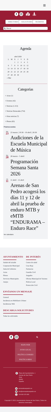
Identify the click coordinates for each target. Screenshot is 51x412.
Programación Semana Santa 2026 (24, 167)
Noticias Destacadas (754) (16, 111)
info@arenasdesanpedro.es (27, 391)
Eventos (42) (11, 101)
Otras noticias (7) (13, 116)
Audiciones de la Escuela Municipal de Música (28, 144)
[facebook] (16, 14)
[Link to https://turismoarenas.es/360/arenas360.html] (34, 14)
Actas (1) (10, 96)
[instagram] (21, 14)
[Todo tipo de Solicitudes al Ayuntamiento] (27, 22)
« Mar (9, 78)
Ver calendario (9, 234)
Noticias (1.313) (12, 106)
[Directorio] (13, 22)
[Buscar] (25, 28)
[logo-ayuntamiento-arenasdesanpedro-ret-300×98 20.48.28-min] (14, 2)
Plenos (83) (11, 121)
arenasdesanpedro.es (25, 388)
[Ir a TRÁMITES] (39, 22)
